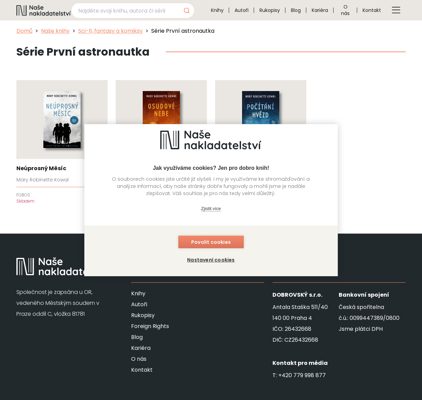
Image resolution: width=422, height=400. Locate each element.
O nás (345, 10)
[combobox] (133, 10)
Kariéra (320, 10)
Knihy (217, 10)
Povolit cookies (211, 242)
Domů (24, 31)
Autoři (242, 10)
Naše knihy (55, 31)
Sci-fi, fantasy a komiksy (110, 31)
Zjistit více (211, 208)
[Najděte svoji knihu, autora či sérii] (124, 10)
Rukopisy (269, 10)
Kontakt (372, 10)
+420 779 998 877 (302, 375)
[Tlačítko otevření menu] (396, 10)
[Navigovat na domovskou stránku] (43, 10)
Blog (296, 10)
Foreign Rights (150, 326)
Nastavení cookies (211, 259)
